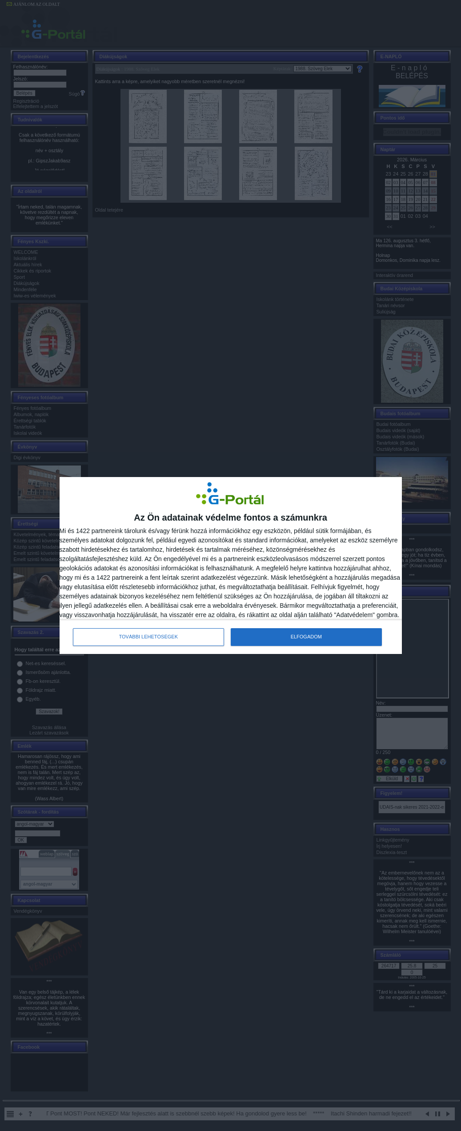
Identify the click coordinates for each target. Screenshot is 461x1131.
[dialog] (231, 565)
